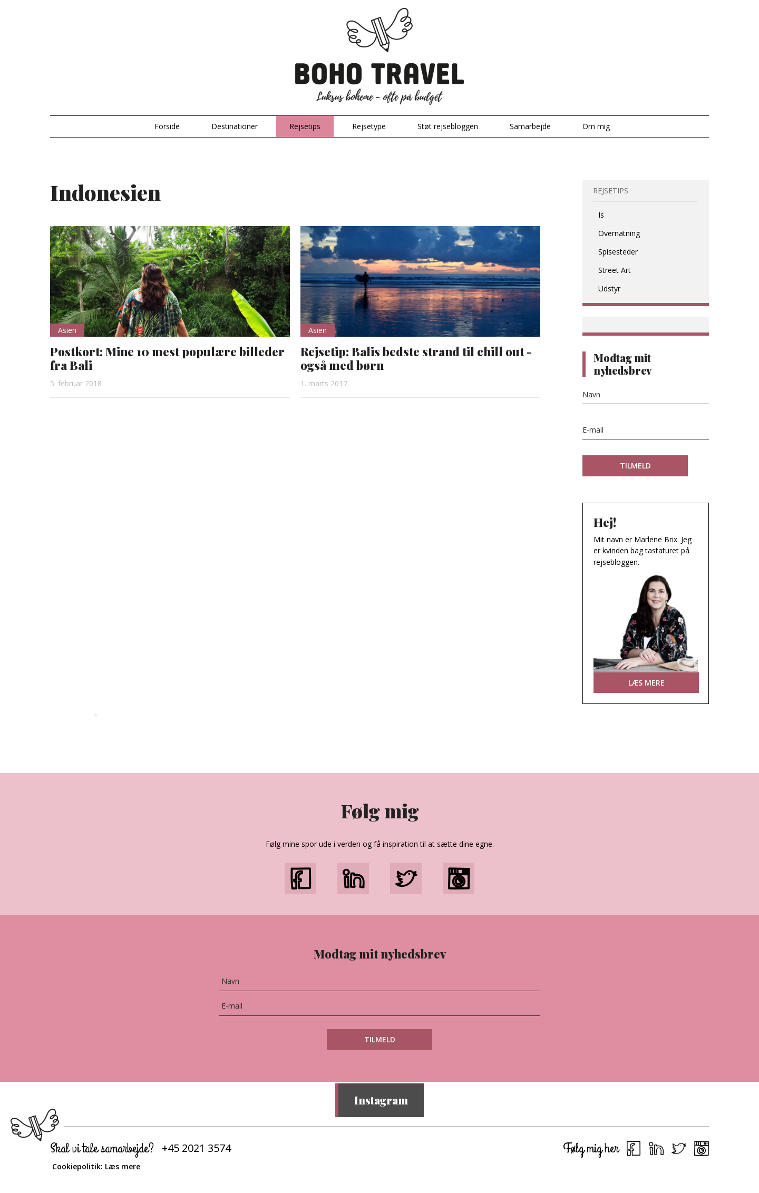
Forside (167, 126)
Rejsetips (304, 126)
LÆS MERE (646, 683)
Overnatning (619, 233)
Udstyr (609, 288)
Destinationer (234, 126)
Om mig (596, 126)
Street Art (614, 270)
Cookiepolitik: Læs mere (96, 1166)
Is (601, 215)
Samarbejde (530, 126)
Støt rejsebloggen (447, 126)
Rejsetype (369, 126)
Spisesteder (618, 252)
